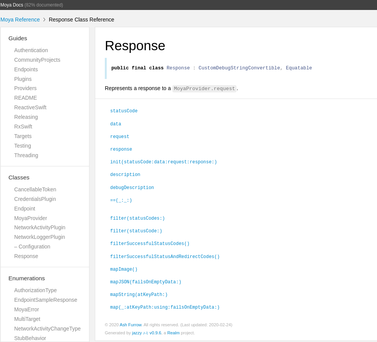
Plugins (22, 79)
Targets (22, 136)
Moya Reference (20, 19)
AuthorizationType (35, 290)
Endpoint (24, 209)
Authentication (31, 50)
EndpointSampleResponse (45, 300)
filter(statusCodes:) (137, 219)
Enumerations (26, 278)
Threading (26, 155)
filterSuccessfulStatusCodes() (150, 244)
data (115, 125)
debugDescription (132, 188)
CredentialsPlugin (35, 199)
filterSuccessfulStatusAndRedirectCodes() (165, 257)
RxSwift (23, 126)
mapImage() (123, 270)
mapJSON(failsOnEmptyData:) (146, 283)
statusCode (123, 112)
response (121, 150)
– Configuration (32, 246)
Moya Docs (11, 5)
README (25, 98)
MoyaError (26, 309)
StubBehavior (30, 338)
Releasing (26, 117)
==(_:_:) (121, 201)
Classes (19, 177)
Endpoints (26, 69)
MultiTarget (27, 319)
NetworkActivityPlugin (39, 227)
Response (26, 256)
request (119, 137)
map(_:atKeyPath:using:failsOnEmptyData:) (165, 308)
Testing (22, 146)
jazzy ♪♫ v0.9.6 (146, 334)
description (125, 175)
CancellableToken (35, 189)
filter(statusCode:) (136, 232)
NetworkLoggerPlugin (39, 237)
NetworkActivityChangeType (47, 329)
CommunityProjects (37, 60)
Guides (17, 38)
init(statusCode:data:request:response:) (163, 162)
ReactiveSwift (30, 107)
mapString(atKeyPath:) (139, 295)
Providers (25, 88)
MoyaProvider (30, 218)
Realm (173, 334)
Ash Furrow (131, 326)
